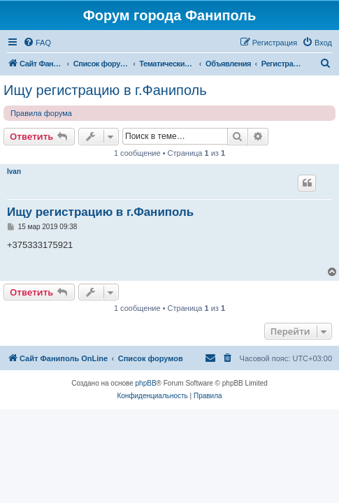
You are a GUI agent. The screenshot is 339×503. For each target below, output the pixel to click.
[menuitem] (37, 42)
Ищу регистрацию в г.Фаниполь (105, 90)
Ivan (14, 171)
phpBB (146, 383)
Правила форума (41, 113)
